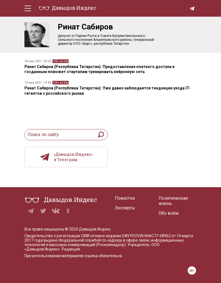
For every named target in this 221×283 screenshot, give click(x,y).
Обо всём (60, 61)
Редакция (71, 249)
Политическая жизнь (173, 201)
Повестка (125, 198)
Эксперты (125, 208)
